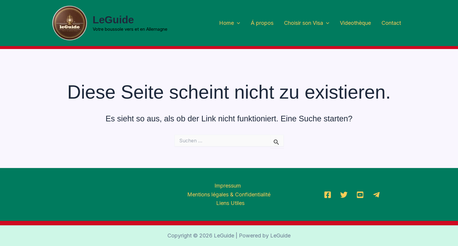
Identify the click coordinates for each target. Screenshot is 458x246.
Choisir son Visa (306, 23)
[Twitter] (344, 194)
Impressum (227, 186)
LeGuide (113, 19)
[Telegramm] (376, 194)
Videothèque (355, 23)
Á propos (262, 23)
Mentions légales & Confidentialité (228, 194)
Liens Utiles (230, 203)
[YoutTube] (360, 194)
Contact (391, 23)
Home (229, 23)
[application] (237, 23)
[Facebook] (327, 194)
